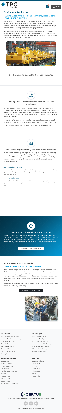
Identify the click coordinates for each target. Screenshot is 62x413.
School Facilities (6, 378)
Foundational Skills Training (40, 346)
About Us (35, 373)
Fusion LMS (4, 344)
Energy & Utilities (6, 364)
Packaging (4, 373)
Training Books (5, 354)
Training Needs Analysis (8, 341)
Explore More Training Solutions (31, 248)
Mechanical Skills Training (40, 341)
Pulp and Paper (6, 376)
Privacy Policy (36, 376)
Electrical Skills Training (39, 336)
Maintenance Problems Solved (10, 336)
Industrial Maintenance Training (11, 339)
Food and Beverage (7, 366)
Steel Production (6, 381)
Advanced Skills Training (39, 349)
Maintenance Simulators (8, 346)
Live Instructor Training (8, 351)
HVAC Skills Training (38, 339)
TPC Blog (34, 366)
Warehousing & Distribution (9, 383)
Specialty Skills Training (39, 351)
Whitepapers (36, 371)
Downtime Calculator (38, 361)
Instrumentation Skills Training (41, 344)
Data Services (5, 361)
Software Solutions (7, 349)
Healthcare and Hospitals (9, 371)
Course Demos (36, 364)
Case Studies (36, 369)
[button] (56, 7)
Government (5, 369)
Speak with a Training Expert (31, 290)
